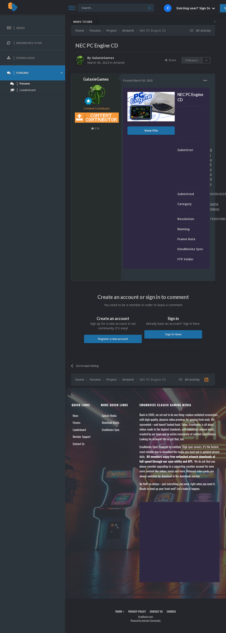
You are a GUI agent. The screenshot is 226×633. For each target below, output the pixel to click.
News (75, 415)
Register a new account (113, 339)
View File (151, 130)
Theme (119, 611)
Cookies (171, 611)
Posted (138, 80)
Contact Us (78, 444)
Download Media (110, 422)
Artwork (119, 62)
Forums (77, 422)
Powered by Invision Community (146, 620)
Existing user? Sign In (196, 8)
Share (170, 60)
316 (95, 128)
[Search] (116, 8)
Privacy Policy (137, 611)
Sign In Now (173, 334)
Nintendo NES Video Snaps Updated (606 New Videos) (161, 22)
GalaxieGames (103, 58)
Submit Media (109, 415)
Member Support (82, 436)
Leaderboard (79, 429)
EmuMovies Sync (110, 429)
